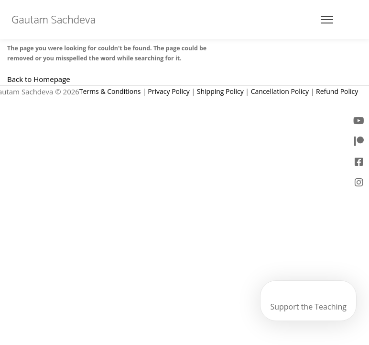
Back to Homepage (38, 79)
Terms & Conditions (110, 91)
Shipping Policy (220, 91)
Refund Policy (337, 91)
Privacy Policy (168, 91)
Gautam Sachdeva (53, 20)
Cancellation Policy (280, 91)
